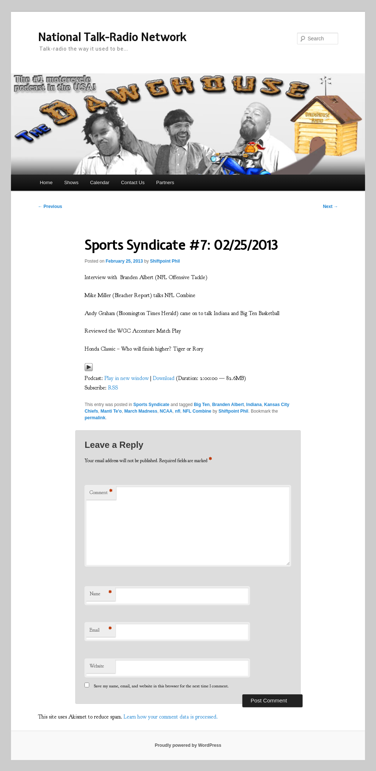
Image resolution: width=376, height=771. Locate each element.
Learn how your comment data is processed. (171, 716)
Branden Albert (228, 404)
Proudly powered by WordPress (188, 745)
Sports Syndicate (151, 404)
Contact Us (132, 182)
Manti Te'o (111, 411)
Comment (101, 492)
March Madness (140, 411)
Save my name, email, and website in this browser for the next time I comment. (161, 686)
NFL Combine (197, 411)
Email (101, 630)
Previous (50, 206)
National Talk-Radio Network (112, 37)
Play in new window (126, 378)
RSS (113, 387)
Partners (165, 182)
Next (330, 206)
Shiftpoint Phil (165, 261)
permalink (94, 417)
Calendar (99, 182)
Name (101, 594)
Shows (71, 182)
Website (97, 666)
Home (46, 182)
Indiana (254, 404)
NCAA (166, 411)
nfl (177, 411)
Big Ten (202, 404)
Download (163, 378)
